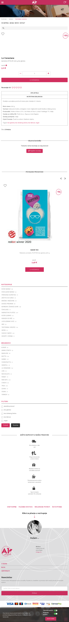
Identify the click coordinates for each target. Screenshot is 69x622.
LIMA (4, 371)
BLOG (3, 567)
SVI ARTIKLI (5, 23)
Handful (6, 365)
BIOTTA (5, 356)
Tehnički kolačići (48, 610)
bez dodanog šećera (21, 123)
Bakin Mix (6, 353)
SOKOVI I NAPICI (8, 333)
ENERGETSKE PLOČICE (10, 313)
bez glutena (11, 123)
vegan (37, 123)
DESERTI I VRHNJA (8, 336)
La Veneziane (7, 368)
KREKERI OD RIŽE (8, 319)
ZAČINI (5, 330)
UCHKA (5, 389)
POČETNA (4, 19)
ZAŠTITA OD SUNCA (9, 298)
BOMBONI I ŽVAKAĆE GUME (11, 307)
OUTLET (22, 23)
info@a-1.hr (39, 552)
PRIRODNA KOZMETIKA (10, 295)
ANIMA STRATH (7, 350)
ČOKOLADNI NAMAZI (9, 292)
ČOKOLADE (6, 310)
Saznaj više (5, 617)
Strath (5, 383)
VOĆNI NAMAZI (7, 289)
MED (4, 324)
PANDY (5, 377)
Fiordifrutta (7, 362)
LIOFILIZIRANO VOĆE (9, 321)
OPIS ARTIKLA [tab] (34, 93)
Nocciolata (7, 374)
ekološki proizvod (9, 406)
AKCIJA (12, 23)
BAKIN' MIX (35, 250)
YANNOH (5, 395)
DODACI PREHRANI (8, 304)
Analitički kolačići (46, 614)
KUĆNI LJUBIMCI (8, 316)
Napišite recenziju (34, 151)
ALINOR (4, 348)
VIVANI (5, 392)
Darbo (5, 359)
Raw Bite (6, 380)
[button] (61, 178)
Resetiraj (15, 425)
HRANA (11, 19)
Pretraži (5, 425)
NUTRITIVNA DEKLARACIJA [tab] (34, 97)
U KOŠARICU (34, 80)
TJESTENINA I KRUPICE (21, 19)
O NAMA (4, 564)
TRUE (5, 386)
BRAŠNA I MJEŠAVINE (9, 301)
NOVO (17, 23)
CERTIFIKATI (5, 571)
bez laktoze (31, 123)
